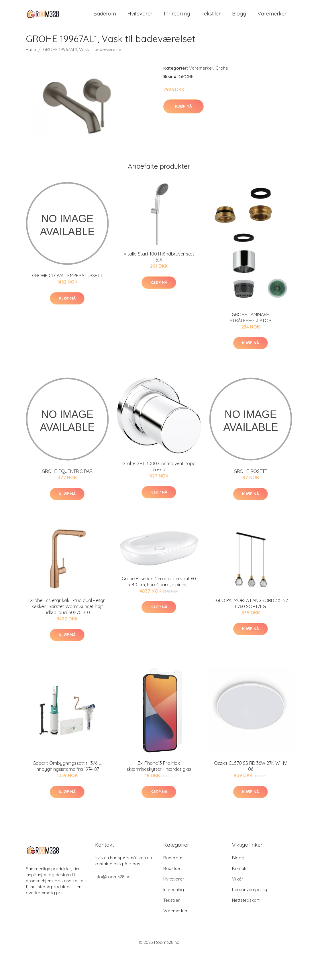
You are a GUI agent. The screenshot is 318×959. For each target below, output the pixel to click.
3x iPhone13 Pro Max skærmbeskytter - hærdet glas (159, 773)
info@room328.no (113, 883)
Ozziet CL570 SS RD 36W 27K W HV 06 (250, 773)
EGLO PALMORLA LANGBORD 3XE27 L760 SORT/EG (250, 610)
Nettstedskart (246, 907)
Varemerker (272, 17)
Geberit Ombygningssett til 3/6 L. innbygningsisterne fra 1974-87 (67, 773)
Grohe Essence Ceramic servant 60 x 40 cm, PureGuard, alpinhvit (159, 588)
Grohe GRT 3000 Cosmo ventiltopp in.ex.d (159, 473)
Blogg (239, 17)
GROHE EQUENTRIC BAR (67, 478)
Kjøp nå (183, 113)
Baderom (104, 17)
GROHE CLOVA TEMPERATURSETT (67, 282)
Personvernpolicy (249, 896)
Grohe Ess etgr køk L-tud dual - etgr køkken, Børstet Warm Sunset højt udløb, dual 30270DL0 (67, 613)
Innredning (177, 17)
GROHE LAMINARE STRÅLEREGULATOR (250, 324)
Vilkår (237, 886)
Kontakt (240, 875)
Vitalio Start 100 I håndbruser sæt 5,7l (158, 264)
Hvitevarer (139, 17)
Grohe (221, 75)
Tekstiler (211, 17)
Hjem (31, 56)
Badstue (171, 875)
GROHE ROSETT (250, 478)
